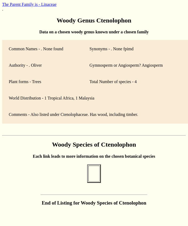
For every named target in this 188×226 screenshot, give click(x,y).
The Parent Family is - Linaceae (29, 4)
